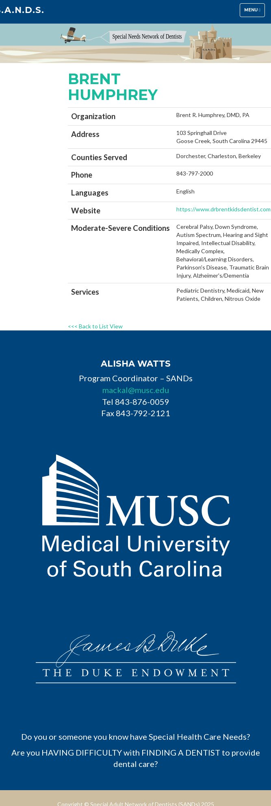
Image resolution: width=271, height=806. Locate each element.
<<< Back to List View (95, 326)
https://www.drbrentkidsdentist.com (223, 209)
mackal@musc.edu (135, 390)
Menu (254, 12)
